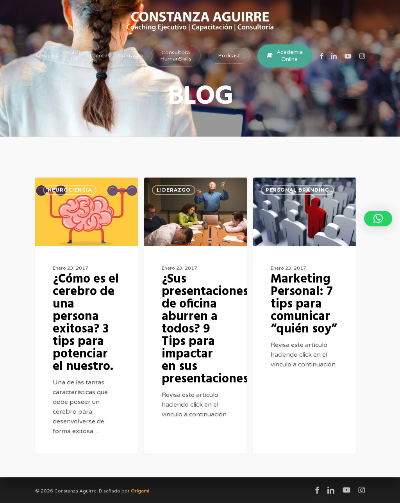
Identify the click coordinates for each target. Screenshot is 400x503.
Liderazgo (174, 190)
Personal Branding (297, 190)
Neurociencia (70, 190)
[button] (378, 218)
